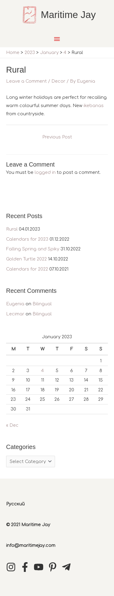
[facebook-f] (26, 567)
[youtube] (40, 567)
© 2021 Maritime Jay (28, 524)
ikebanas (94, 105)
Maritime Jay (68, 14)
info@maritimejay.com (30, 545)
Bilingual (42, 303)
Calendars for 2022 (27, 269)
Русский (15, 503)
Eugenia (15, 303)
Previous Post (57, 137)
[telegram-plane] (67, 567)
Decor (58, 81)
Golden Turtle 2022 (26, 259)
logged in (45, 172)
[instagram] (12, 567)
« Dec (12, 425)
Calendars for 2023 (27, 239)
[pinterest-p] (54, 567)
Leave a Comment (26, 81)
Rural (12, 229)
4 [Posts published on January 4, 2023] (42, 370)
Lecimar (15, 313)
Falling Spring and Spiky (32, 248)
